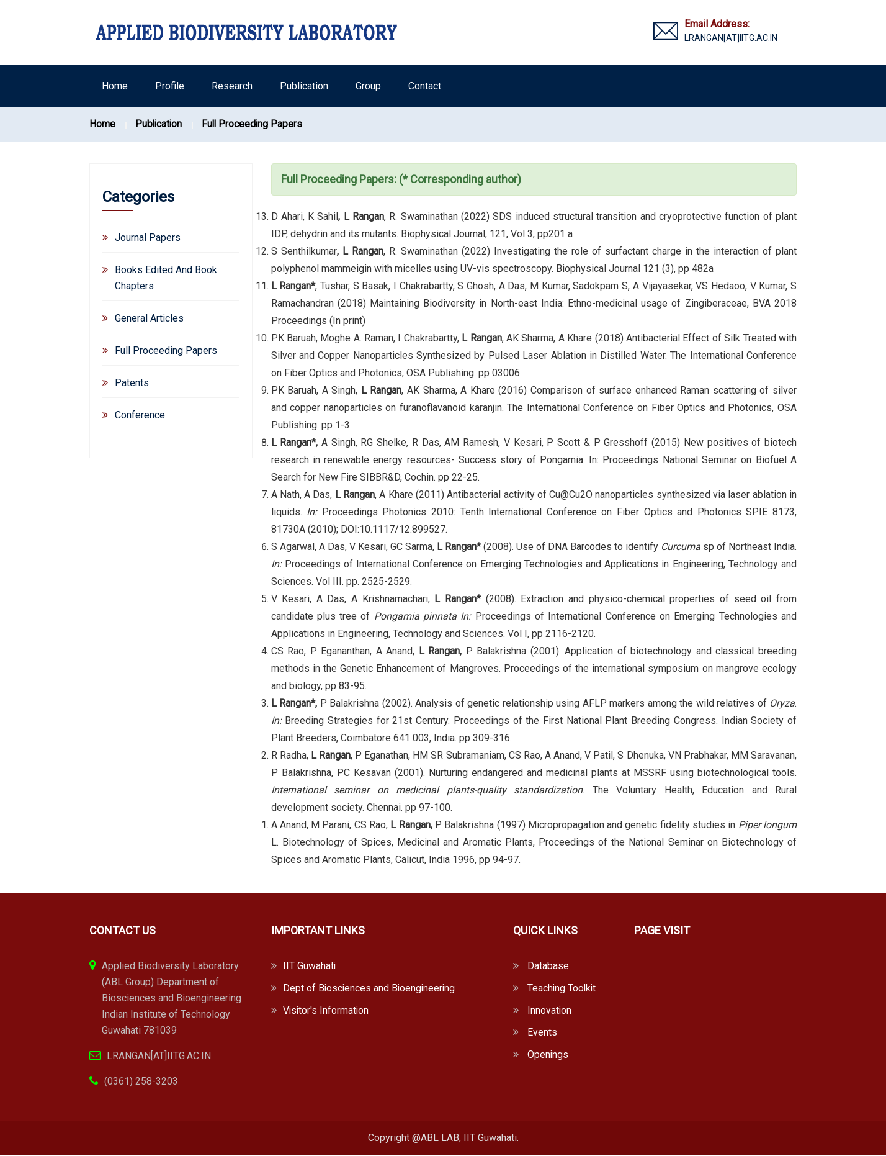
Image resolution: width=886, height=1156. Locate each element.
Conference (140, 415)
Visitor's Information (326, 1011)
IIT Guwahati (309, 966)
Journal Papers (148, 237)
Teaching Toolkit (562, 989)
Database (548, 966)
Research (232, 86)
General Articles (149, 318)
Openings (548, 1056)
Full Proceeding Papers (255, 124)
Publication (304, 86)
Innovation (549, 1011)
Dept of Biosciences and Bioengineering (370, 989)
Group (368, 86)
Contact (424, 86)
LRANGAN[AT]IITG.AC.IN (730, 38)
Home (115, 86)
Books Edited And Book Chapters (166, 278)
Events (542, 1033)
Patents (132, 383)
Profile (169, 86)
